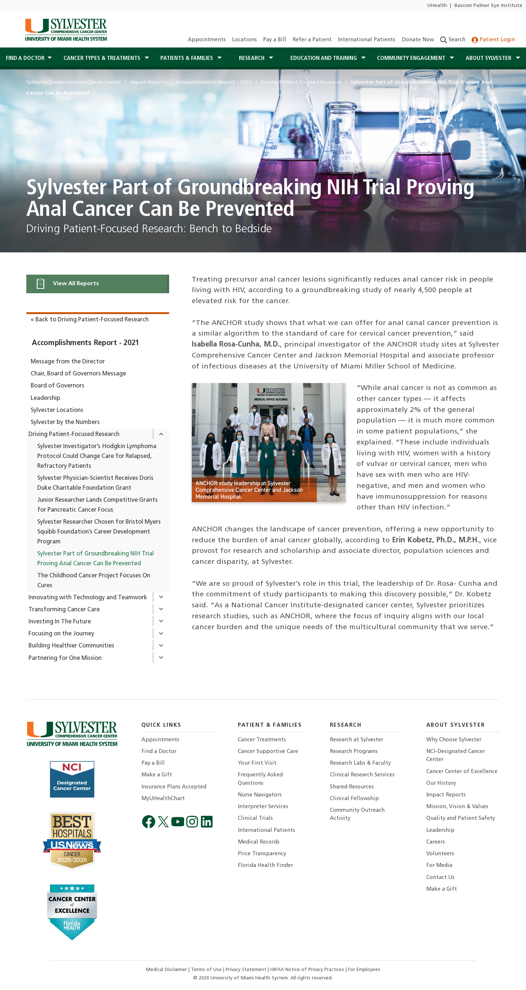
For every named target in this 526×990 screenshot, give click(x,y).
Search (452, 40)
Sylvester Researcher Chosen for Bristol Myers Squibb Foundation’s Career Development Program (99, 532)
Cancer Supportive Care (268, 751)
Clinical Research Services (362, 775)
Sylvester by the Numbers (65, 422)
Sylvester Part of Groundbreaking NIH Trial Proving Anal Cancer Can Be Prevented (95, 559)
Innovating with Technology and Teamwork (87, 598)
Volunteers (440, 854)
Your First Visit (257, 763)
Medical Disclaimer (167, 969)
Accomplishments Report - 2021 (85, 343)
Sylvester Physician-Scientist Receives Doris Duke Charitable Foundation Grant (95, 483)
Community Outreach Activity (357, 814)
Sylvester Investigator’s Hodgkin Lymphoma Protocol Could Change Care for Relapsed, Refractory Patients (96, 456)
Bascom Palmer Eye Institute (488, 5)
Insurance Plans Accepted (173, 787)
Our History (441, 783)
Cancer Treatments (262, 740)
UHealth (437, 5)
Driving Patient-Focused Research (73, 434)
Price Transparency (262, 854)
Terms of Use (207, 969)
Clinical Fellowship (354, 799)
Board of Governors (57, 386)
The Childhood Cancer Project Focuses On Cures (93, 581)
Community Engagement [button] (412, 58)
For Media (439, 865)
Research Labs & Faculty (360, 763)
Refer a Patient (312, 40)
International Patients (366, 40)
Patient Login (493, 40)
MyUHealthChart (163, 799)
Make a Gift (156, 775)
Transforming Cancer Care (64, 610)
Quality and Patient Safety (460, 818)
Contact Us (440, 877)
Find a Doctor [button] (25, 58)
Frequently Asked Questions (260, 779)
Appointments (207, 40)
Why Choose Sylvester (453, 740)
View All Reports (67, 283)
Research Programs (354, 751)
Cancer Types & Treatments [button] (103, 58)
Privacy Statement (247, 969)
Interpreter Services (263, 807)
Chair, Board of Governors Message (78, 374)
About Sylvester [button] (489, 58)
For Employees (364, 969)
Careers (435, 842)
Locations (244, 40)
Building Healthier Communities (71, 646)
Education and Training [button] (324, 58)
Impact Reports (446, 795)
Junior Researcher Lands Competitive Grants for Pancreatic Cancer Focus (97, 505)
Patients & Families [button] (187, 58)
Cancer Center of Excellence (462, 772)
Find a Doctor (158, 751)
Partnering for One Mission (65, 658)
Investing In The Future (59, 622)
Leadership (45, 398)
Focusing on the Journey (61, 634)
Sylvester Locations (57, 410)
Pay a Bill (274, 40)
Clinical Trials (255, 818)
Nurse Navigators (260, 795)
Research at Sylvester (356, 740)
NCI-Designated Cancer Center (455, 755)
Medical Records (258, 842)
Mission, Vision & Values (457, 807)
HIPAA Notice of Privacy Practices (308, 969)
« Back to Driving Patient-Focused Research (90, 320)
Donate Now (418, 40)
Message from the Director (68, 362)
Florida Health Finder (265, 865)
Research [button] (252, 58)
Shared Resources (352, 787)
